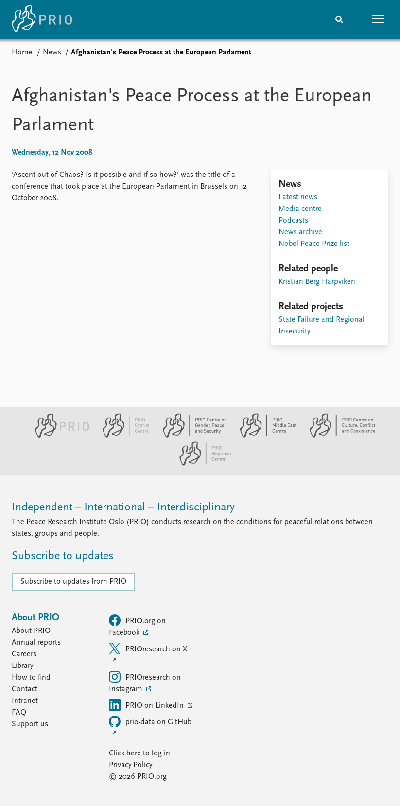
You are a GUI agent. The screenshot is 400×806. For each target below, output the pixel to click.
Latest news (297, 197)
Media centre (300, 209)
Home (22, 52)
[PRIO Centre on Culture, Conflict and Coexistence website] (337, 435)
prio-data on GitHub (150, 721)
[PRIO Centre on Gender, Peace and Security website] (190, 435)
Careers (24, 654)
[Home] (42, 19)
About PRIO (31, 631)
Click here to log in (139, 753)
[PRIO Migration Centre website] (200, 464)
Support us (30, 724)
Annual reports (36, 643)
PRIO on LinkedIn (147, 705)
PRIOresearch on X (148, 648)
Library (22, 666)
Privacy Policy (130, 765)
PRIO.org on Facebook (137, 625)
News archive (300, 232)
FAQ (19, 713)
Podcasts (293, 221)
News (52, 52)
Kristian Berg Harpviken (316, 282)
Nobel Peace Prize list (313, 244)
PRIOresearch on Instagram (145, 682)
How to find (31, 678)
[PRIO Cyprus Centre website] (122, 435)
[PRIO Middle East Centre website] (264, 435)
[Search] (339, 19)
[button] (378, 19)
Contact (24, 689)
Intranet (25, 701)
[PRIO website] (58, 435)
